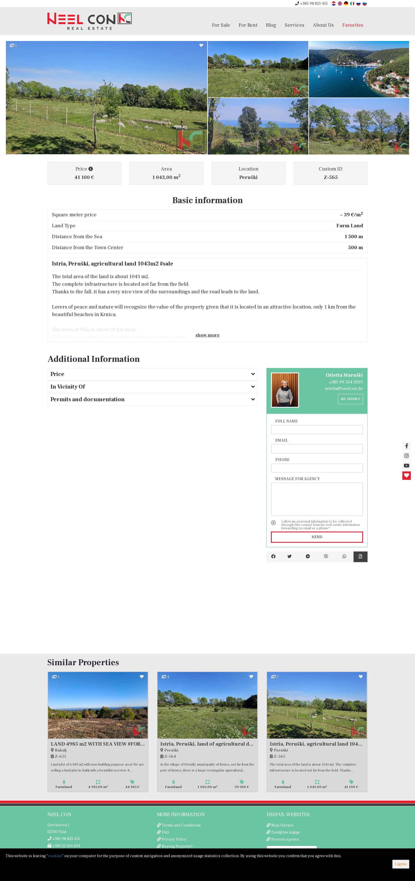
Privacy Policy (174, 839)
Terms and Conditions (181, 825)
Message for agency (297, 478)
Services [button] (294, 25)
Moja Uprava (282, 825)
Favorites (352, 25)
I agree (401, 864)
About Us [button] (323, 25)
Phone (282, 459)
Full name (286, 421)
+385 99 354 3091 (346, 382)
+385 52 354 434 (63, 845)
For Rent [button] (248, 25)
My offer (350, 399)
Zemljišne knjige (285, 832)
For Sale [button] (221, 25)
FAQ (165, 832)
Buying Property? (177, 846)
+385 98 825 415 (311, 3)
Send (317, 537)
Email (281, 440)
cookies (55, 856)
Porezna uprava (285, 839)
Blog (271, 25)
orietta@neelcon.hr (344, 388)
